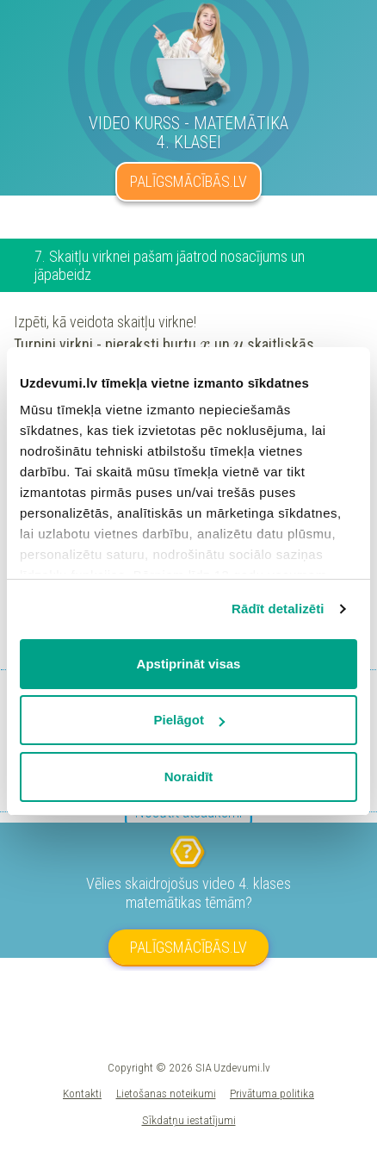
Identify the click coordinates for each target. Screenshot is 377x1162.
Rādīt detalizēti (278, 608)
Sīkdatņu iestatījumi (189, 1120)
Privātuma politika (272, 1093)
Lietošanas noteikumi (166, 1093)
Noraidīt (188, 776)
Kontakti (82, 1093)
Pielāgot (189, 719)
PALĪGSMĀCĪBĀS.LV (188, 181)
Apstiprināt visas (189, 663)
